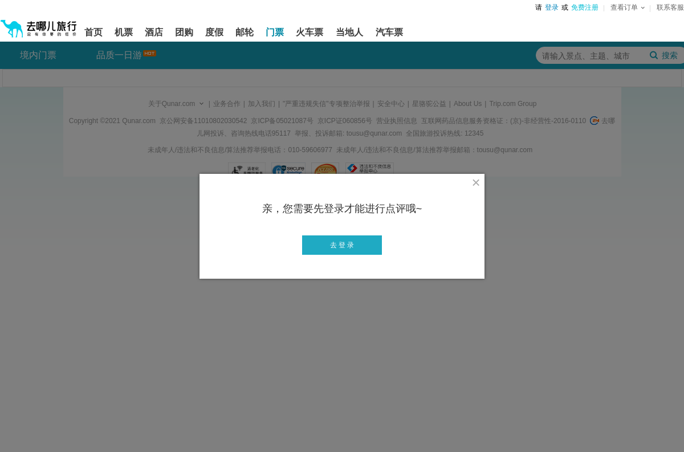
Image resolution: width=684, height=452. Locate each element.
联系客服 (670, 7)
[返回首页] (39, 24)
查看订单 (627, 7)
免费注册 (584, 7)
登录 (552, 7)
